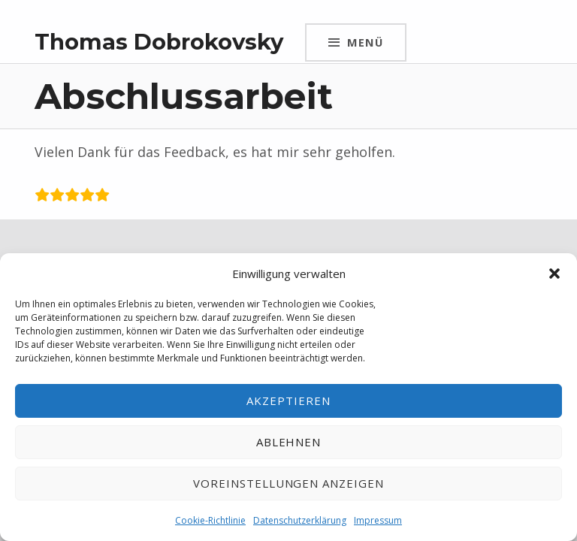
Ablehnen (289, 441)
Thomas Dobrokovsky (159, 42)
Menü (365, 42)
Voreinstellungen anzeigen (288, 483)
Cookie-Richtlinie (210, 520)
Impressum (378, 520)
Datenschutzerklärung (299, 520)
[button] (554, 273)
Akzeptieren (288, 400)
